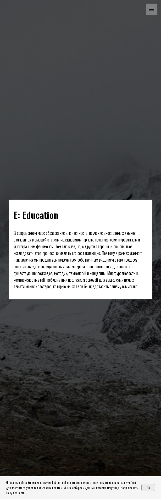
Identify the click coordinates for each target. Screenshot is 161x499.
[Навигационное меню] (151, 9)
